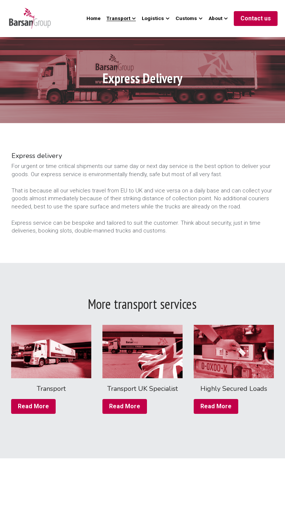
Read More (33, 406)
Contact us (255, 18)
